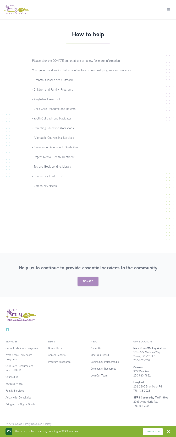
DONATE (88, 281)
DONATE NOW (153, 431)
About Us (96, 348)
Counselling (12, 377)
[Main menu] (168, 9)
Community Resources (103, 369)
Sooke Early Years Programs (22, 348)
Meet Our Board (100, 355)
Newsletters (55, 348)
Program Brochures (59, 362)
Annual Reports (56, 355)
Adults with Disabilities (18, 398)
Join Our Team (99, 376)
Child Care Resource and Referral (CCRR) (19, 368)
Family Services (15, 391)
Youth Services (14, 384)
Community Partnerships (105, 362)
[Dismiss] (168, 431)
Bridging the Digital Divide (20, 404)
